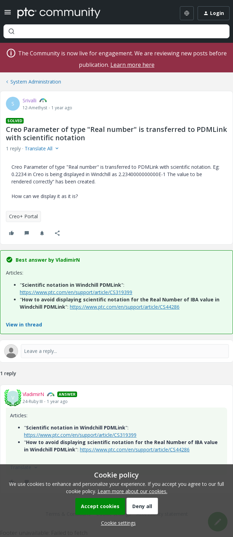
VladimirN (33, 394)
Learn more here (132, 65)
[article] (116, 439)
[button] (7, 14)
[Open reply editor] (116, 351)
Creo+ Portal (23, 216)
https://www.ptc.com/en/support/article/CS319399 (76, 292)
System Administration (35, 81)
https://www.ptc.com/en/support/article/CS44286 (125, 306)
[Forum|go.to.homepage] (58, 13)
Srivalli (29, 100)
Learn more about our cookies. (132, 491)
